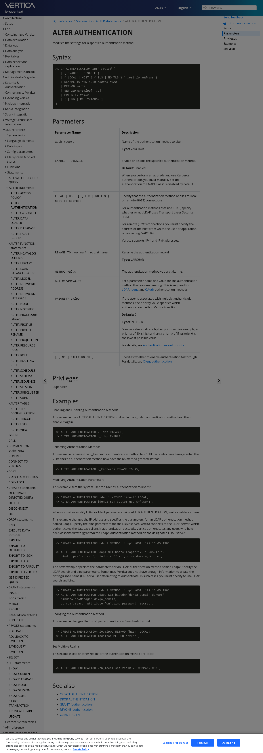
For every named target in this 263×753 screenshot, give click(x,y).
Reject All (202, 748)
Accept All (228, 748)
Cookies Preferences (175, 748)
